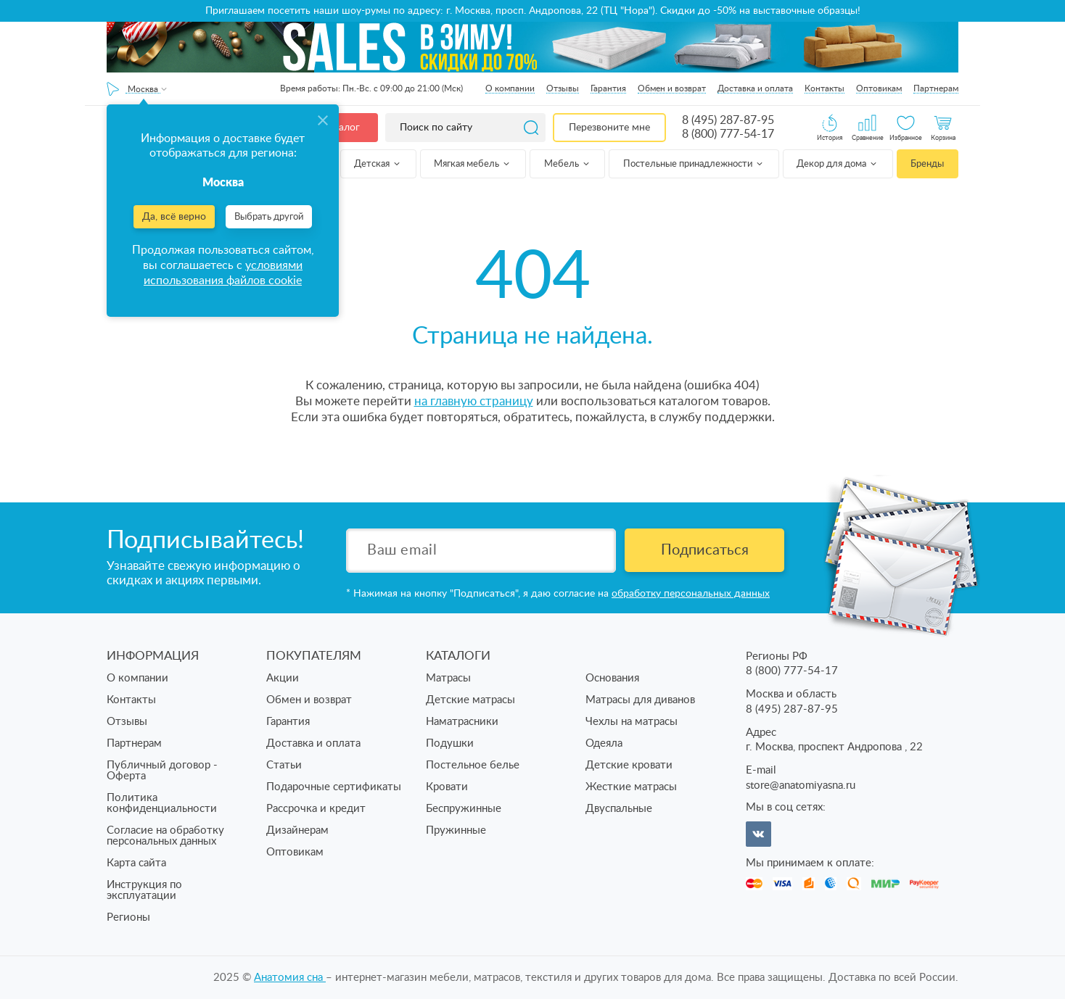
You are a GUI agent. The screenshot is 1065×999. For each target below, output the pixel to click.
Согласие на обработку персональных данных (165, 836)
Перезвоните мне (609, 128)
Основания (612, 678)
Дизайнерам (297, 830)
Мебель (567, 164)
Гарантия (608, 88)
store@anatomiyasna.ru (800, 785)
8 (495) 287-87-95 (728, 120)
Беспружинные (463, 808)
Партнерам (935, 88)
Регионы (128, 917)
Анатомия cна (290, 977)
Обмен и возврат (672, 88)
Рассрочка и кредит (316, 808)
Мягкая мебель (472, 164)
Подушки (450, 743)
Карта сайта (136, 863)
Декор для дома (838, 164)
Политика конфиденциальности (162, 803)
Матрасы (448, 678)
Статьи (284, 765)
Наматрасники (462, 721)
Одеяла (603, 743)
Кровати (447, 787)
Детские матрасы (470, 700)
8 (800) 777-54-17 (728, 134)
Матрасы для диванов (640, 700)
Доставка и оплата (755, 88)
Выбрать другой (268, 217)
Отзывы (562, 88)
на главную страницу (473, 401)
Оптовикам (879, 88)
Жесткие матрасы (631, 787)
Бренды (927, 164)
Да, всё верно (174, 217)
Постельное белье (472, 765)
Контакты (824, 88)
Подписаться (705, 550)
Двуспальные (618, 808)
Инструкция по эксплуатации (144, 890)
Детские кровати (629, 765)
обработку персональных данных (691, 594)
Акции (282, 678)
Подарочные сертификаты (333, 787)
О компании (510, 88)
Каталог (341, 128)
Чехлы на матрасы (631, 721)
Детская (378, 164)
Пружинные (456, 830)
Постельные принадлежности (694, 164)
